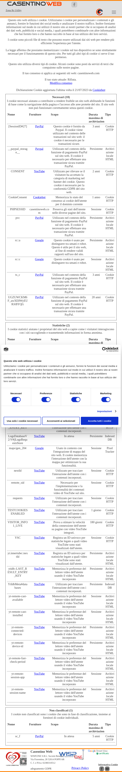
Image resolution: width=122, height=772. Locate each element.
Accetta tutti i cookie (99, 420)
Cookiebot (99, 90)
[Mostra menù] (114, 12)
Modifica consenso (61, 83)
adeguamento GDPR (40, 768)
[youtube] (107, 768)
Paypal (39, 148)
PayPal (39, 126)
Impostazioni (104, 411)
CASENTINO (26, 4)
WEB (54, 4)
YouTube (39, 171)
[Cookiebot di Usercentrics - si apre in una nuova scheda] (104, 349)
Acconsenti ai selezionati (61, 420)
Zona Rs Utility (14, 10)
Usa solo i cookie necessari (22, 420)
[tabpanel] (17, 10)
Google (39, 240)
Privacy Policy (80, 768)
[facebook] (101, 768)
